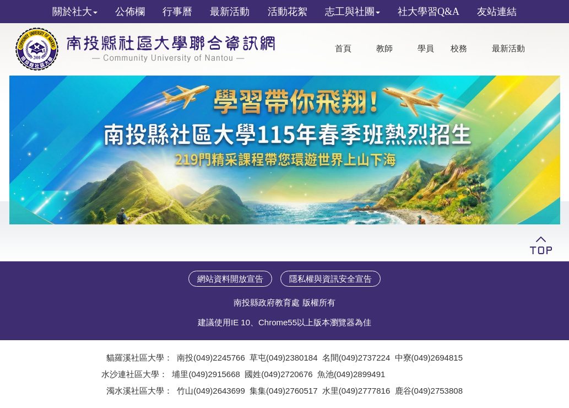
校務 (459, 48)
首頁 (343, 48)
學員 (426, 48)
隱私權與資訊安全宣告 (330, 278)
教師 (384, 48)
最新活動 (508, 48)
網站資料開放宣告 (230, 278)
